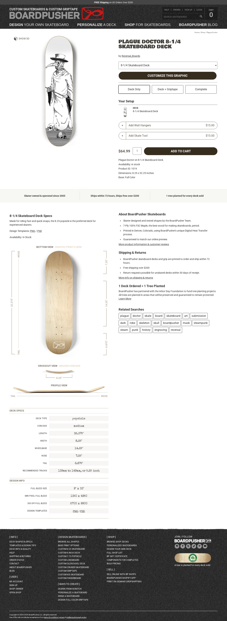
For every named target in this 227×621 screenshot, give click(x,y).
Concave (42, 426)
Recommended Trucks (35, 470)
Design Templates (37, 511)
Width (43, 441)
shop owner (16, 589)
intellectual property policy (76, 617)
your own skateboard (39, 24)
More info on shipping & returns (136, 277)
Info (13, 537)
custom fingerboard (69, 578)
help (166, 10)
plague (124, 316)
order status (16, 560)
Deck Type (41, 418)
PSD (39, 231)
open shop (15, 592)
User (14, 576)
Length (43, 433)
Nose (44, 456)
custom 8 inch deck (69, 553)
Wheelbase (41, 448)
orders (177, 10)
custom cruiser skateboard (73, 567)
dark (123, 323)
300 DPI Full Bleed (37, 503)
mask (186, 323)
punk (135, 330)
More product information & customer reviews (144, 244)
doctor (137, 316)
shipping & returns (20, 556)
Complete (201, 89)
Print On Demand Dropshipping (124, 581)
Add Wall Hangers (171, 125)
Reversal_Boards (131, 56)
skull (156, 323)
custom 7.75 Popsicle (70, 556)
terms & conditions (51, 617)
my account (16, 581)
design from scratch (70, 589)
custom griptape (67, 571)
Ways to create (69, 584)
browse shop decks (118, 542)
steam (124, 330)
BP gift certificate (117, 556)
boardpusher (171, 323)
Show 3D (24, 38)
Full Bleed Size (39, 488)
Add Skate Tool (171, 135)
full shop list (114, 553)
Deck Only (134, 89)
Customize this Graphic (168, 75)
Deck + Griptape (168, 89)
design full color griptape (73, 600)
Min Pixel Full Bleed (36, 496)
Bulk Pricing (114, 563)
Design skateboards (72, 537)
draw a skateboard (69, 596)
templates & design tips (22, 545)
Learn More (125, 298)
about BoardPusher (20, 567)
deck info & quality (20, 549)
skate (148, 316)
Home (197, 32)
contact (14, 563)
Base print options (68, 545)
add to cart (181, 151)
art (186, 316)
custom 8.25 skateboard (71, 549)
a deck (96, 24)
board (158, 316)
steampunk (201, 323)
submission (199, 316)
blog (198, 24)
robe (132, 323)
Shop (203, 32)
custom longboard (68, 560)
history (146, 330)
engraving (160, 330)
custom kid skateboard (71, 574)
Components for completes (122, 560)
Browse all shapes (68, 542)
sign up (188, 10)
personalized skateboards (122, 545)
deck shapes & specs (20, 542)
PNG (32, 231)
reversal (176, 330)
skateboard (173, 316)
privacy (62, 617)
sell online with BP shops (121, 574)
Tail (45, 463)
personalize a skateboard (72, 592)
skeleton (144, 323)
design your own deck (119, 549)
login (199, 10)
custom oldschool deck (71, 563)
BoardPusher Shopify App (121, 578)
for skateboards (148, 24)
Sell (111, 569)
